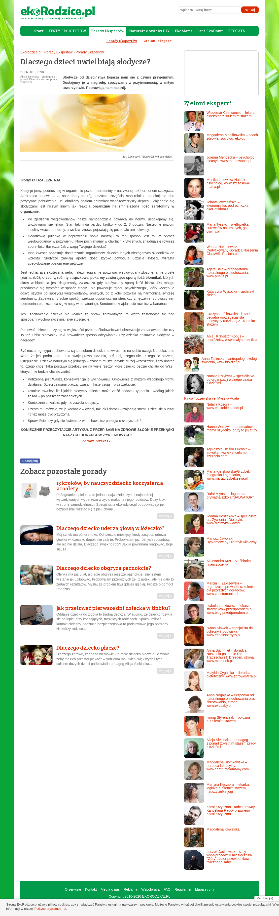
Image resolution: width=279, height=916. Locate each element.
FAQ (167, 889)
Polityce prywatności (50, 909)
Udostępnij (30, 461)
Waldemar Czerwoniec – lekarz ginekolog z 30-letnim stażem (219, 121)
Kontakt (91, 889)
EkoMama (184, 31)
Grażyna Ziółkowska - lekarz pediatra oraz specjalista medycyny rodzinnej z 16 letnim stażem (219, 322)
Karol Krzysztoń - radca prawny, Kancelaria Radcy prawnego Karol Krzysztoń (219, 815)
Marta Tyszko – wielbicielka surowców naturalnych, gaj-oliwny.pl (216, 233)
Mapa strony (204, 889)
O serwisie (73, 889)
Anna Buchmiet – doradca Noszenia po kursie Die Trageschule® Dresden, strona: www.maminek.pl (219, 658)
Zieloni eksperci (158, 41)
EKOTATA (236, 31)
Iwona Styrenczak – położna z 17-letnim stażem (217, 726)
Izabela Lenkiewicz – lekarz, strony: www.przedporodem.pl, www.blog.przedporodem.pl (218, 614)
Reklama (130, 889)
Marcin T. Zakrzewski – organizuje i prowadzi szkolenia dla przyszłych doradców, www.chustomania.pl (219, 591)
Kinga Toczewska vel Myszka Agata (211, 398)
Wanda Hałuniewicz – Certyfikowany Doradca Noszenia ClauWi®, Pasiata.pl (221, 255)
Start (39, 31)
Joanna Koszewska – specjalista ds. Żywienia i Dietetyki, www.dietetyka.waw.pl (220, 524)
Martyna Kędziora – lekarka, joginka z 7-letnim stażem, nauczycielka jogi (217, 793)
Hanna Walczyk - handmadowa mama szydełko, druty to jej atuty (220, 435)
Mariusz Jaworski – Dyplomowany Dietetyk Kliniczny (220, 547)
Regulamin (182, 889)
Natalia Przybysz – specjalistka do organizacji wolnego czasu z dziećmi (219, 384)
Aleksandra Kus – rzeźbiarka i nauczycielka (217, 569)
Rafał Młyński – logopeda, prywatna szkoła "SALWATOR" (219, 502)
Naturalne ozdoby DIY (149, 31)
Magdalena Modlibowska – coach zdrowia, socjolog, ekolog (221, 143)
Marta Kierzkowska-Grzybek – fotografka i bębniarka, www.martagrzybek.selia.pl (218, 480)
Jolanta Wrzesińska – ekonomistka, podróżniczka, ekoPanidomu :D (216, 210)
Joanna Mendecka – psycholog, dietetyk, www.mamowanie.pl (219, 165)
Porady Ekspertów (107, 31)
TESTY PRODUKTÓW (67, 31)
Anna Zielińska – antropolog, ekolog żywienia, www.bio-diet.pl (220, 364)
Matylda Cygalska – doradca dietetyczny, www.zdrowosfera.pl (220, 681)
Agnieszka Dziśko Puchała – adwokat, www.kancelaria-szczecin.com (217, 457)
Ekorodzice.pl (30, 52)
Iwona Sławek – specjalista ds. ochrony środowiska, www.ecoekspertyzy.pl (219, 636)
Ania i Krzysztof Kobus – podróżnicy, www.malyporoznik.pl (220, 344)
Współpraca (150, 889)
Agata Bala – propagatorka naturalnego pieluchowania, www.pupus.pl (216, 277)
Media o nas (110, 889)
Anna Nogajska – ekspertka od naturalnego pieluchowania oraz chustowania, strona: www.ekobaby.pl (220, 703)
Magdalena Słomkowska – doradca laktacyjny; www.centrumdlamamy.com (216, 770)
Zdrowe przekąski (97, 441)
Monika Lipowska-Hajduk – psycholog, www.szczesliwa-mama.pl (217, 188)
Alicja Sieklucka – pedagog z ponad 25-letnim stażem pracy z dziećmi (220, 748)
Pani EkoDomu (210, 31)
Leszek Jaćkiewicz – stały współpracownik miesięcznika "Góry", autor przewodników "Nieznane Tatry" (218, 860)
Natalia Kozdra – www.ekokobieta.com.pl (213, 412)
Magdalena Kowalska (212, 837)
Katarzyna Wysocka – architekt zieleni (219, 300)
